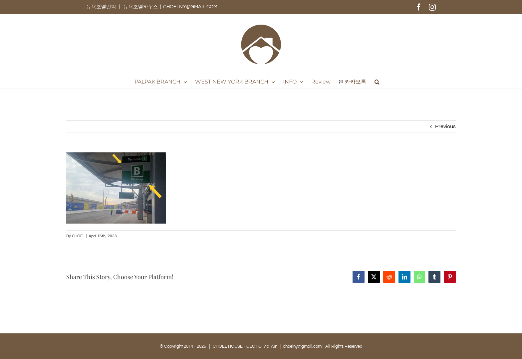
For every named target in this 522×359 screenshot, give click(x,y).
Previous (445, 126)
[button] (377, 82)
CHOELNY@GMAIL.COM (190, 6)
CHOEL (78, 236)
